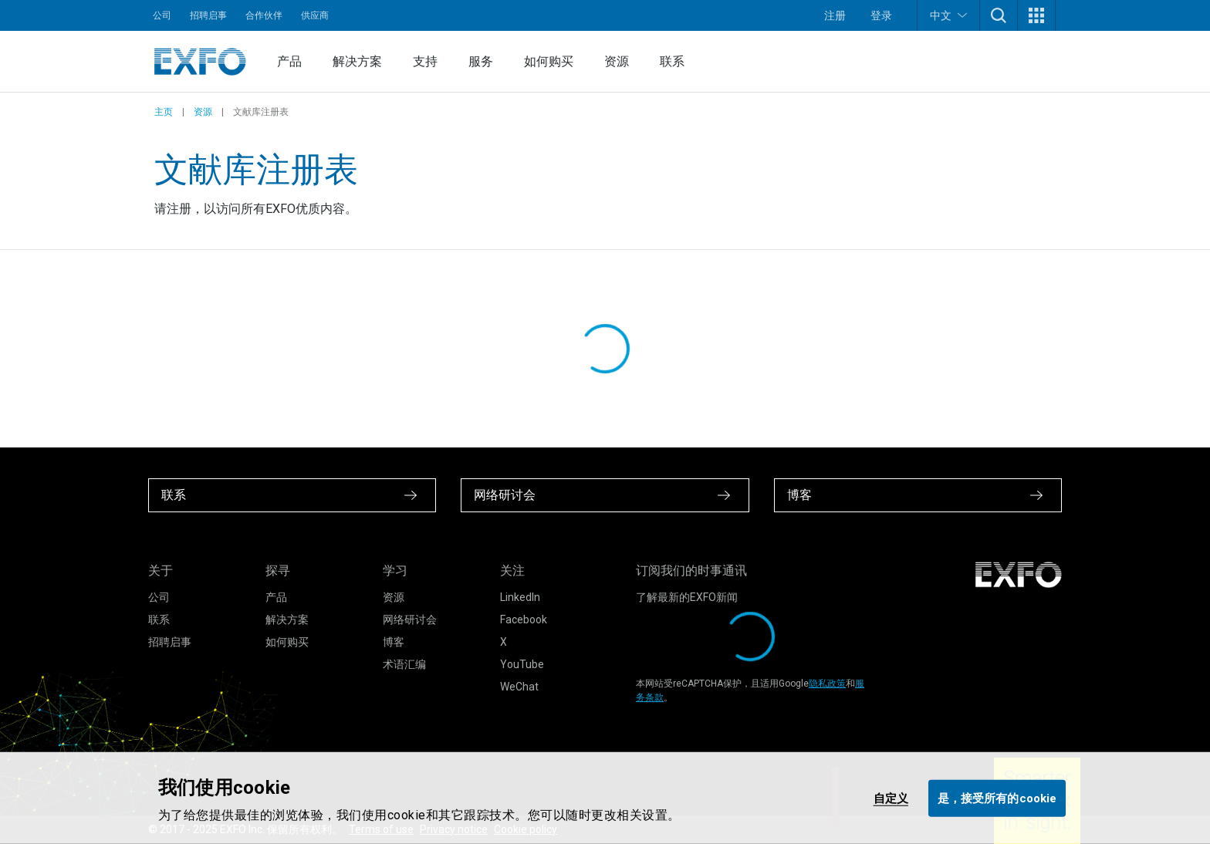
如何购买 (548, 61)
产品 (289, 61)
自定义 (891, 798)
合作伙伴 (263, 15)
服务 (480, 61)
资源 (616, 61)
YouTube (522, 664)
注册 (835, 15)
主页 (163, 111)
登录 (881, 15)
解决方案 (357, 61)
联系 (672, 61)
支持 (425, 61)
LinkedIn (520, 597)
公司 (162, 15)
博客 (393, 642)
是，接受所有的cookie (997, 798)
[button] (998, 15)
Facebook (523, 619)
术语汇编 (404, 664)
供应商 (315, 15)
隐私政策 (827, 683)
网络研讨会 (410, 619)
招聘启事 (208, 15)
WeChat (519, 686)
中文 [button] (948, 15)
